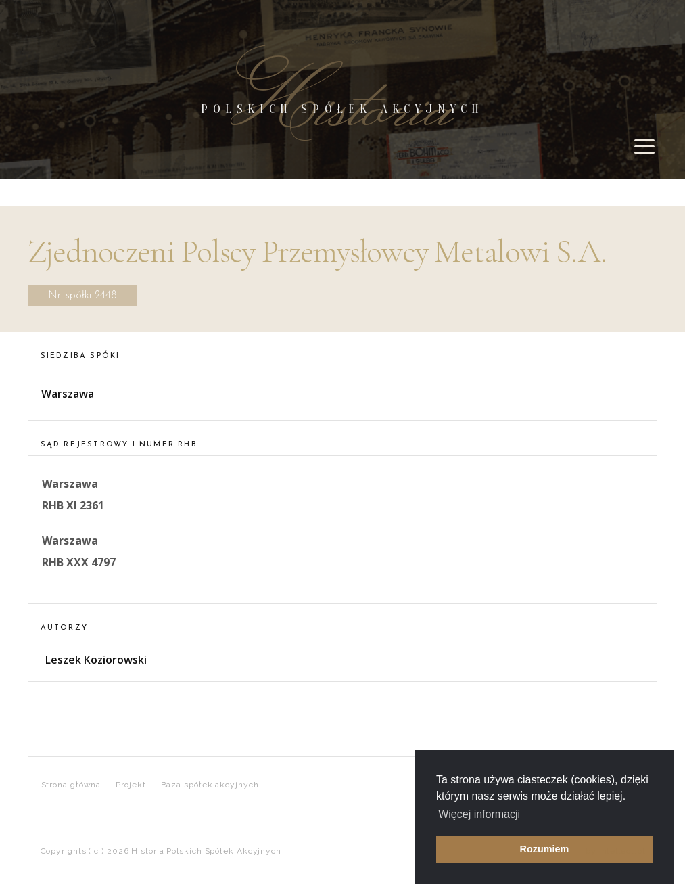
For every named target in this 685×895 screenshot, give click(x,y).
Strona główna (71, 784)
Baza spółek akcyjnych (210, 784)
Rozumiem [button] (544, 849)
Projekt (130, 784)
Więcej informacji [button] (479, 814)
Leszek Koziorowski (96, 659)
